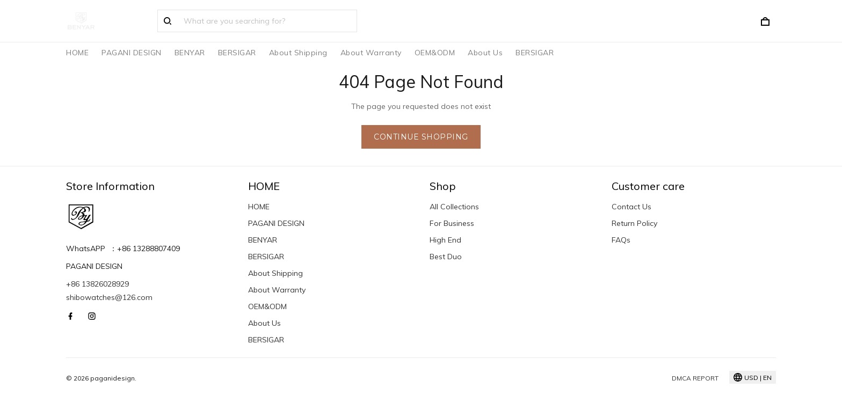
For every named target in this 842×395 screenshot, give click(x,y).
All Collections (454, 206)
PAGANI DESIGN (131, 52)
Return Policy (634, 223)
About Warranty (371, 52)
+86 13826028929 (97, 284)
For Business (452, 223)
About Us (485, 52)
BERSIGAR (237, 52)
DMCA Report (695, 378)
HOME (77, 52)
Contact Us (631, 206)
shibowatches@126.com (109, 297)
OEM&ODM (435, 52)
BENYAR (190, 52)
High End (445, 240)
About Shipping (298, 52)
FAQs (621, 240)
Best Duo (446, 256)
